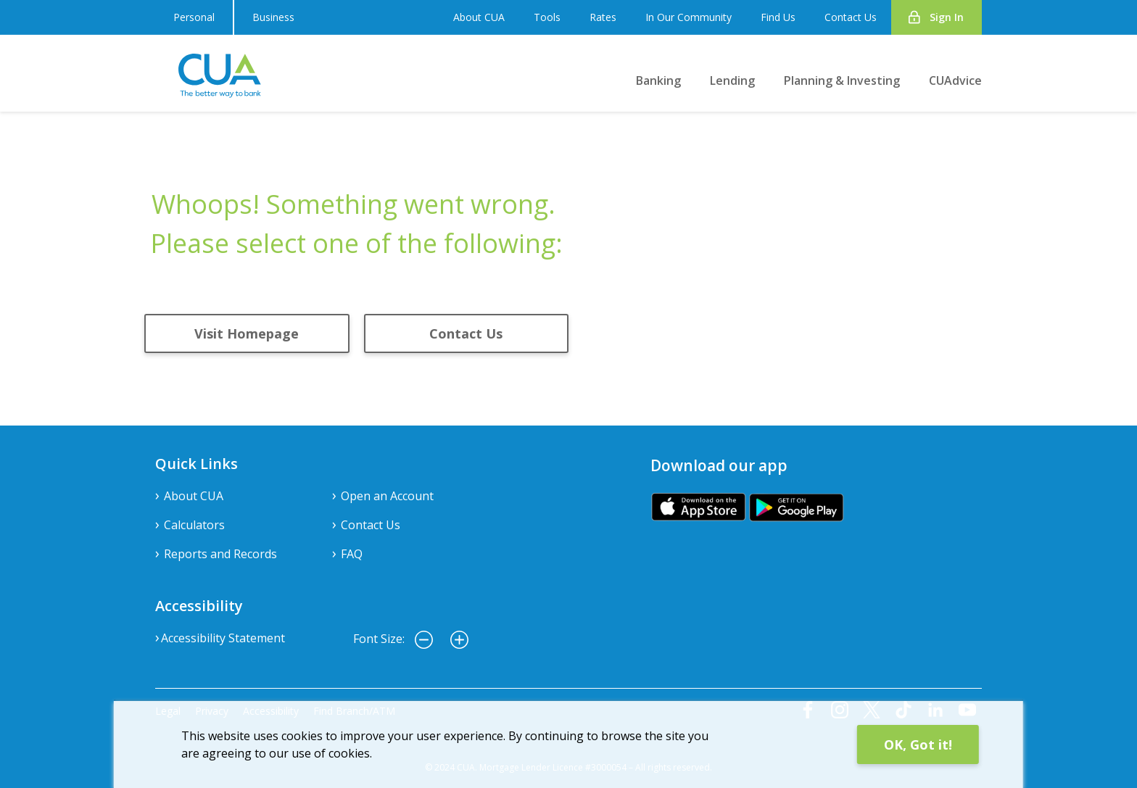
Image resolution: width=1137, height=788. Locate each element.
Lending (732, 80)
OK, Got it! (918, 744)
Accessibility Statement (223, 638)
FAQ (352, 554)
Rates (603, 17)
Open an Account (387, 496)
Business (273, 17)
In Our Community (688, 17)
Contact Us (850, 17)
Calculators (194, 525)
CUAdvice (955, 80)
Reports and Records (220, 554)
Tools (547, 17)
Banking (658, 80)
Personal (194, 17)
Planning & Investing (842, 80)
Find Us (778, 17)
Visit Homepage (246, 333)
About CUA (479, 17)
